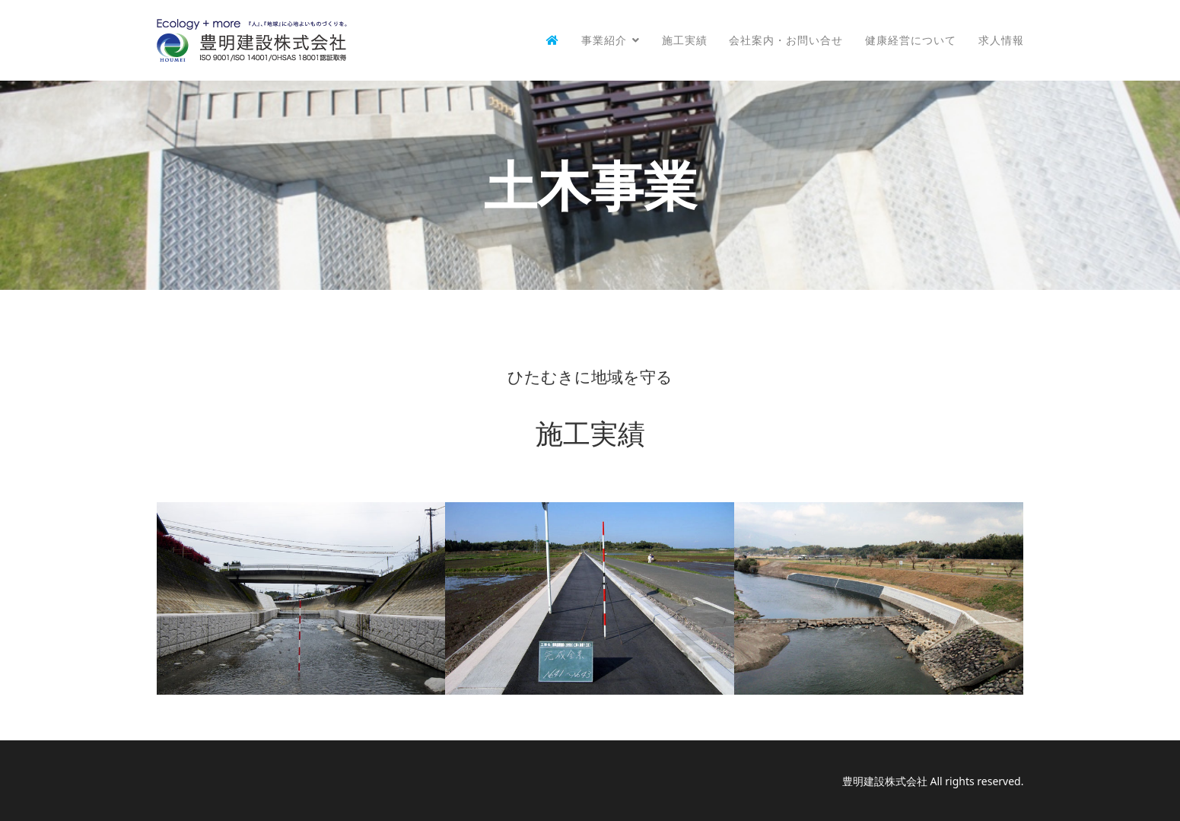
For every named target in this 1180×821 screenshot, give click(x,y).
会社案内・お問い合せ (786, 40)
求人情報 (1001, 40)
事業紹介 (604, 40)
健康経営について (910, 40)
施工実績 (685, 40)
